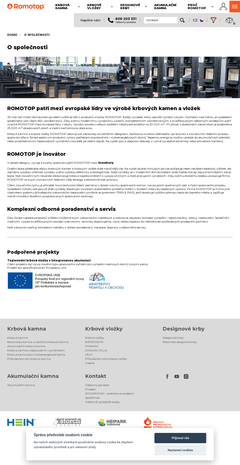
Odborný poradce (97, 385)
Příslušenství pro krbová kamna (29, 359)
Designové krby (184, 329)
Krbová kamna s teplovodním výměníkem (36, 350)
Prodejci (90, 389)
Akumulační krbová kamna (26, 346)
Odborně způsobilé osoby (102, 402)
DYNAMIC (92, 346)
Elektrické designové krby (180, 342)
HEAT (89, 354)
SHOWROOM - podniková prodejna (109, 393)
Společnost (92, 397)
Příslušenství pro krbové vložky (106, 359)
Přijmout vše (180, 438)
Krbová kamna (26, 329)
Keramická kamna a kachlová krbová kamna (37, 342)
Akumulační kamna (33, 376)
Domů (12, 35)
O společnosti (37, 35)
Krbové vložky (104, 329)
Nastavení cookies (180, 450)
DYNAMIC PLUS (96, 350)
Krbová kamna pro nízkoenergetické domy (36, 354)
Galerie (89, 363)
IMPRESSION (94, 342)
